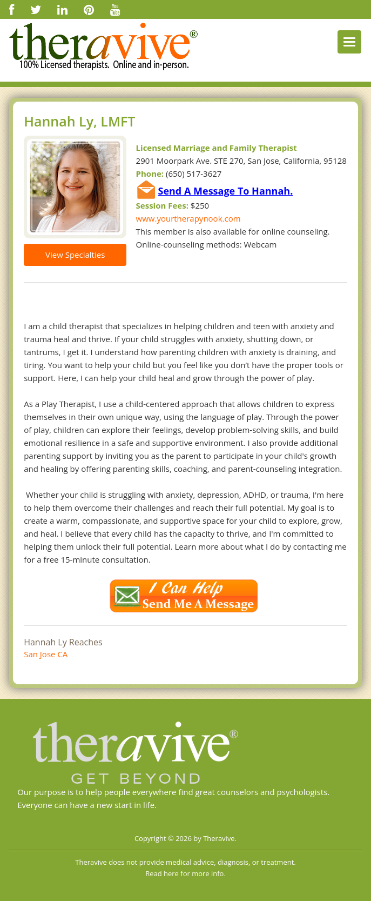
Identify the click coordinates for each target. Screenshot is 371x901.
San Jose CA (46, 654)
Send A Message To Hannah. (225, 190)
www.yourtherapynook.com (188, 218)
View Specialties (75, 254)
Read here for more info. (185, 873)
